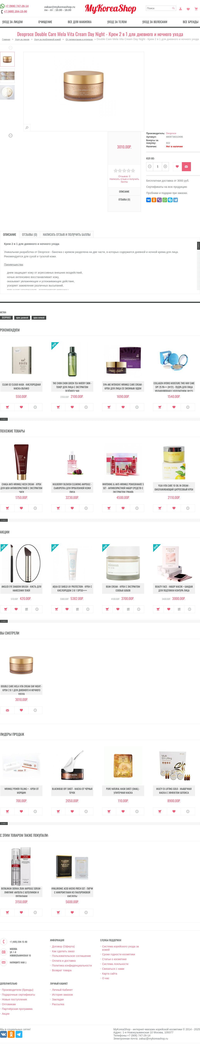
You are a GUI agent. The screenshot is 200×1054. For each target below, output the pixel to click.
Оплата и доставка (64, 960)
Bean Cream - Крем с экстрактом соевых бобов (123, 588)
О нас (105, 978)
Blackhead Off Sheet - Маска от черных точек (72, 791)
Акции (5, 1013)
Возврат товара (61, 970)
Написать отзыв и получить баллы (124, 180)
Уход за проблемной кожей (47, 39)
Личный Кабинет (62, 989)
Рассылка (58, 1004)
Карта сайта (109, 973)
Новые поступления (14, 999)
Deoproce (171, 133)
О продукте (35, 407)
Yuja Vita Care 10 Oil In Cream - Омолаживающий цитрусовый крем (174, 487)
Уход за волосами (154, 21)
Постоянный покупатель (180, 8)
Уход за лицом (12, 21)
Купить (7, 407)
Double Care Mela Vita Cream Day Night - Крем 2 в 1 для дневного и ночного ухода (21, 690)
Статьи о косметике (114, 959)
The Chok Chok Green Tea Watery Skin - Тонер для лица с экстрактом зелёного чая (72, 387)
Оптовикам (9, 1004)
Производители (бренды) (17, 989)
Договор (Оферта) (63, 946)
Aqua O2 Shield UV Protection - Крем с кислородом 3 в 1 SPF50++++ (72, 588)
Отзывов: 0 (124, 176)
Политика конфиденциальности (72, 965)
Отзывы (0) (124, 199)
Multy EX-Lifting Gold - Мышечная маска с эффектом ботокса (174, 791)
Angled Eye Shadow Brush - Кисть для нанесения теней (21, 588)
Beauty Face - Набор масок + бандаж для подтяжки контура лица (174, 588)
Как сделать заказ (63, 951)
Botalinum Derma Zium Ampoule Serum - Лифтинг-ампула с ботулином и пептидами (21, 892)
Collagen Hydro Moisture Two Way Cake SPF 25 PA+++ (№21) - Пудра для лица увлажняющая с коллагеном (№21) (174, 387)
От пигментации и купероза (79, 39)
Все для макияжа (80, 21)
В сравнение (26, 609)
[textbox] (161, 8)
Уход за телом (117, 21)
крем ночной (39, 317)
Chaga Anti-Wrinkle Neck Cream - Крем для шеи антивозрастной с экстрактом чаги (21, 488)
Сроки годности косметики (118, 954)
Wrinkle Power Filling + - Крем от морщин (21, 791)
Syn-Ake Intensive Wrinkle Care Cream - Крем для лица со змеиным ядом (123, 386)
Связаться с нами (113, 968)
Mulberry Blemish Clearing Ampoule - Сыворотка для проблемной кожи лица (72, 488)
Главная (6, 39)
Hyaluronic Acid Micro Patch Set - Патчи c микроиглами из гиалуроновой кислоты (72, 892)
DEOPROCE (6, 317)
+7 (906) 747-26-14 (17, 6)
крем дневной (22, 317)
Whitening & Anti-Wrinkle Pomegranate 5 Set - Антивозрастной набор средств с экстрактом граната (123, 488)
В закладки (177, 166)
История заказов (62, 994)
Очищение (45, 21)
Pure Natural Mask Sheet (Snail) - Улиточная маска (123, 791)
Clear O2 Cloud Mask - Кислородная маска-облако (21, 386)
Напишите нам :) (18, 962)
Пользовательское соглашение (71, 955)
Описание (124, 191)
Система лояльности (115, 964)
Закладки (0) (188, 8)
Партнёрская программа (17, 1008)
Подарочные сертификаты (18, 994)
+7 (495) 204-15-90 (15, 11)
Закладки (58, 999)
